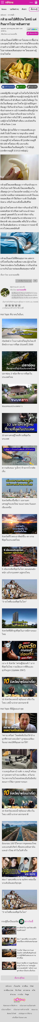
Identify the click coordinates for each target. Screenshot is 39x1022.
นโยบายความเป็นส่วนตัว (28, 1005)
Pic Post (18, 990)
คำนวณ (13, 994)
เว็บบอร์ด (17, 986)
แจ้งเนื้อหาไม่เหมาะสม (19, 1017)
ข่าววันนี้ (11, 15)
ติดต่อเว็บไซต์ (11, 1013)
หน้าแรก (3, 15)
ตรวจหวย (26, 990)
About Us (34, 1009)
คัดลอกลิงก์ (32, 33)
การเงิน (20, 994)
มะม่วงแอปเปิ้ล (12, 34)
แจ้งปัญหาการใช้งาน (25, 1013)
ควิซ (33, 990)
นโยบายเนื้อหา (6, 1009)
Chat (31, 986)
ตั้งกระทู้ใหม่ (19, 978)
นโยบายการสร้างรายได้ (21, 1009)
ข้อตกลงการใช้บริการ (10, 1005)
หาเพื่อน (25, 986)
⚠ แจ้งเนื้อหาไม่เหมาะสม (23, 281)
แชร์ (32, 29)
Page (27, 994)
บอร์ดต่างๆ (14, 9)
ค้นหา (24, 9)
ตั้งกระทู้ (34, 9)
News (4, 9)
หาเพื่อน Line (8, 990)
